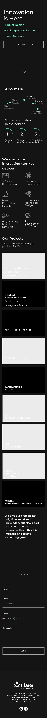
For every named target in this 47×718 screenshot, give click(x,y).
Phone (5, 613)
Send (23, 651)
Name (5, 598)
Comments (7, 628)
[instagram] (21, 710)
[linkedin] (26, 710)
